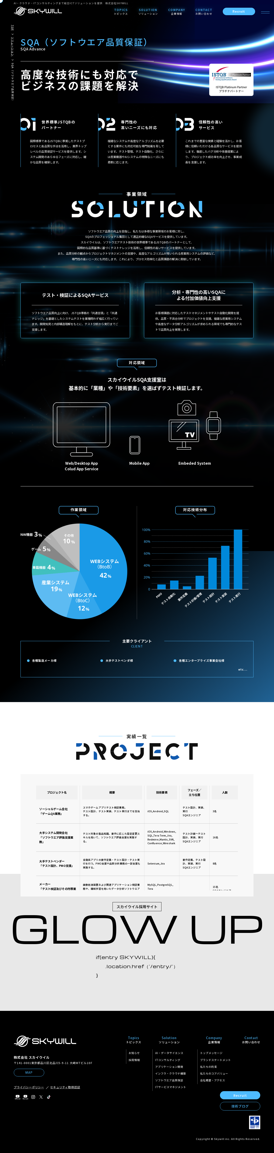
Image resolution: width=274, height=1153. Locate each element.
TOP (12, 28)
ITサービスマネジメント (170, 1087)
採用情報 (134, 1060)
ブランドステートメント (215, 1060)
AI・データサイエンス (169, 1053)
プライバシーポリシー (29, 1087)
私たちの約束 (208, 1067)
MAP (29, 1073)
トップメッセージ (211, 1053)
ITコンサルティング (167, 1060)
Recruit (239, 11)
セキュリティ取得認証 (65, 1087)
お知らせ (134, 1053)
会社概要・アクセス (212, 1080)
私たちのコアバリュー (214, 1073)
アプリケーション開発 (169, 1067)
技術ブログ (240, 1106)
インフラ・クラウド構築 (170, 1073)
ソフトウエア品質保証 (169, 1080)
